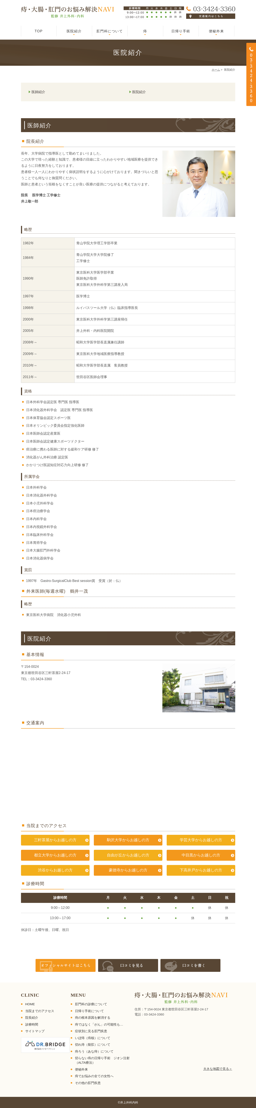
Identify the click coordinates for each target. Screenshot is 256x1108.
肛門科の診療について (91, 1004)
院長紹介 (31, 1017)
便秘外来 (216, 31)
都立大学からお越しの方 (55, 855)
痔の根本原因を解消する (92, 1017)
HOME (30, 1004)
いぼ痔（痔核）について (92, 1038)
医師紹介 (38, 92)
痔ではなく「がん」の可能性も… (99, 1024)
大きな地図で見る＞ (217, 1069)
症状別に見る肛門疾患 (91, 1031)
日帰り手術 (180, 31)
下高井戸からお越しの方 (201, 870)
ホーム (216, 69)
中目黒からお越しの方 (201, 855)
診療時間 (31, 1024)
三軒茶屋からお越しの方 (55, 840)
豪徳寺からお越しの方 (128, 870)
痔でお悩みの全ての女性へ (94, 1076)
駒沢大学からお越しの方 (128, 840)
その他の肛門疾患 (88, 1083)
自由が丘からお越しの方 (128, 855)
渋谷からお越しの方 (55, 870)
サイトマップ (35, 1031)
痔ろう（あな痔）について (94, 1051)
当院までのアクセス (39, 1011)
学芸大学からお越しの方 (201, 840)
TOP (39, 31)
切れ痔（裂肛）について (92, 1044)
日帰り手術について (89, 1011)
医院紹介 (74, 31)
